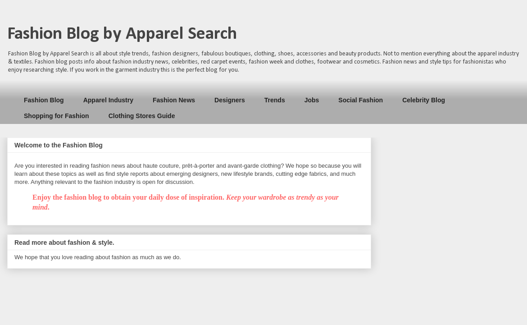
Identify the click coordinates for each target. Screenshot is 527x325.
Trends (274, 100)
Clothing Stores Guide (142, 115)
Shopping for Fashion (56, 115)
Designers (229, 100)
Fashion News (174, 100)
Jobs (311, 100)
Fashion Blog (44, 100)
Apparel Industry (108, 100)
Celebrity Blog (423, 100)
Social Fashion (360, 100)
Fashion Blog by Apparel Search (122, 34)
